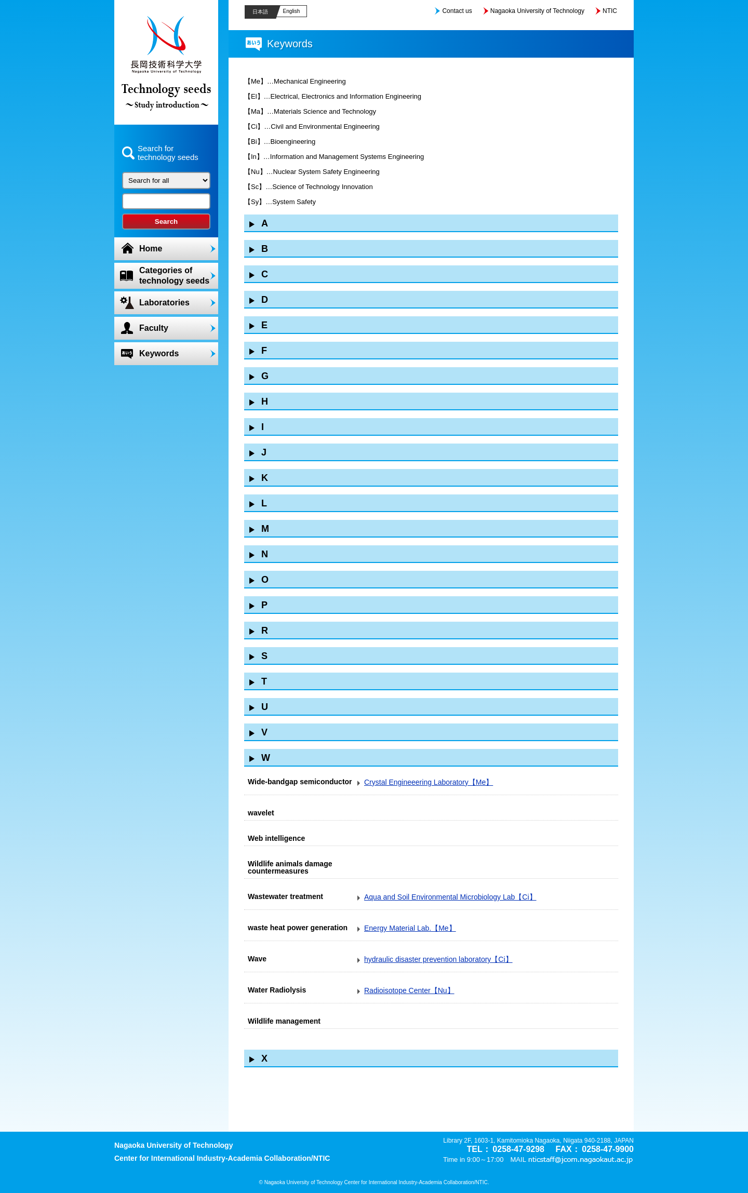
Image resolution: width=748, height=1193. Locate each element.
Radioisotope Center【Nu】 (409, 990)
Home (150, 248)
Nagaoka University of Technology (537, 11)
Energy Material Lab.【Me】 (410, 928)
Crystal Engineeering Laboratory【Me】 (428, 782)
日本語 (260, 12)
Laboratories (164, 302)
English (291, 11)
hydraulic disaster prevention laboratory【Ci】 (438, 959)
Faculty (153, 328)
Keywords (159, 353)
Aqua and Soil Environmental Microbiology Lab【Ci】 (450, 897)
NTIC (610, 11)
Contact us (457, 11)
